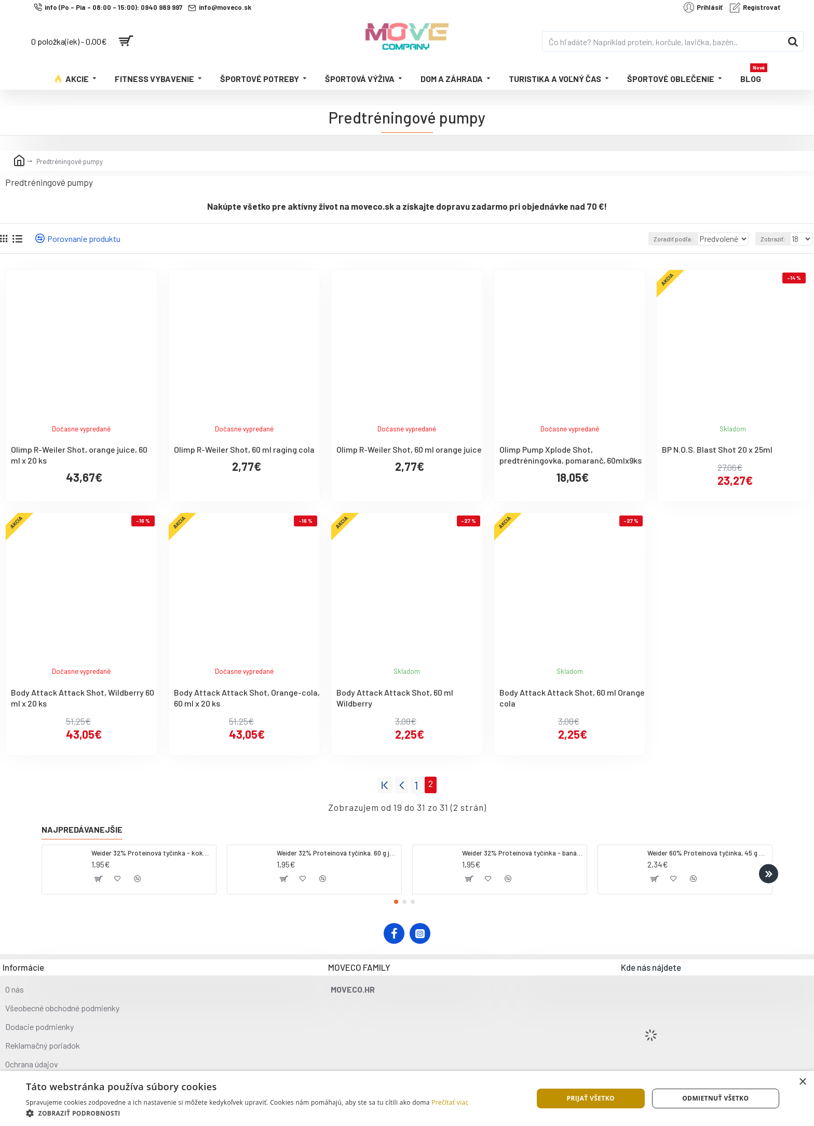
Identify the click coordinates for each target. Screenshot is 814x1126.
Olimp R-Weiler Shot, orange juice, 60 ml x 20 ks (79, 454)
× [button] (802, 1082)
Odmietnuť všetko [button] (715, 1098)
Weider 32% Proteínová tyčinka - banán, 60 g (522, 850)
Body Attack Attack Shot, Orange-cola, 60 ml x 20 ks (247, 697)
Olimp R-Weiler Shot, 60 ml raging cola (244, 449)
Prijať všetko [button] (590, 1098)
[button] (768, 871)
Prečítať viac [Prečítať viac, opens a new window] (449, 1102)
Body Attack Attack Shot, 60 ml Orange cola (572, 697)
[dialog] (407, 1098)
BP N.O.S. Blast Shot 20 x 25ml (717, 449)
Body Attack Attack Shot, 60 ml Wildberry (394, 697)
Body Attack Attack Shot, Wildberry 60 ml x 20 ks (82, 697)
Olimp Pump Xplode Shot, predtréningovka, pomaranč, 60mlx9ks (570, 454)
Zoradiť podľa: (659, 238)
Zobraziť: (775, 238)
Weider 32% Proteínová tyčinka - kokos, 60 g (151, 850)
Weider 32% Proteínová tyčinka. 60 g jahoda (337, 850)
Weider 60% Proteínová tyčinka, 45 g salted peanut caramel (707, 850)
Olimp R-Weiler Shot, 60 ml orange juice (409, 449)
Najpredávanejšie (82, 827)
